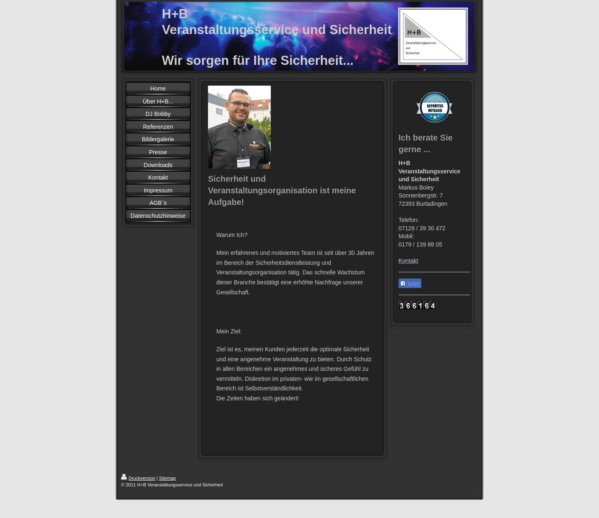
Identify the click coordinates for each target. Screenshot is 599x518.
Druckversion (138, 478)
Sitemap (167, 478)
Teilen (410, 283)
